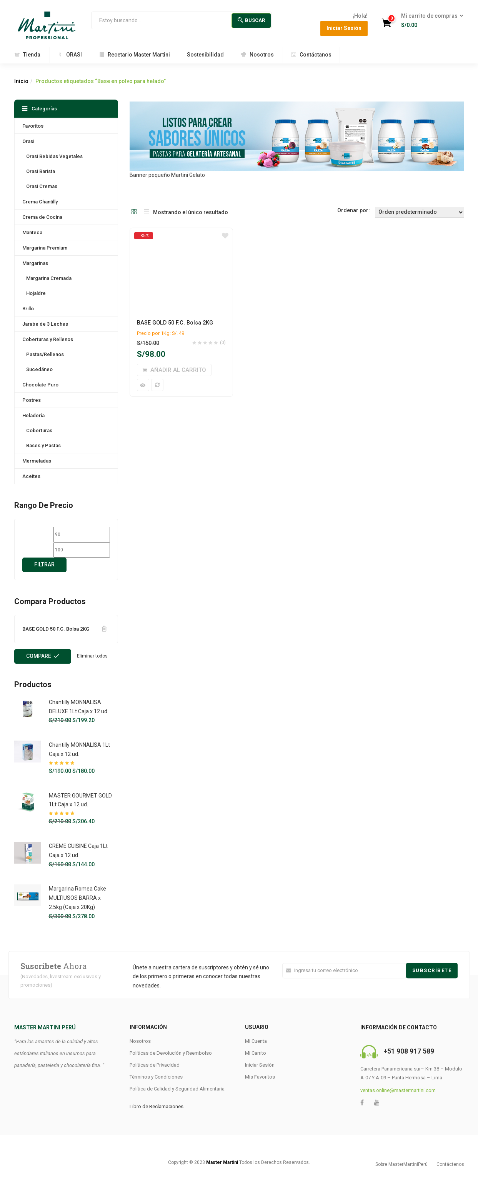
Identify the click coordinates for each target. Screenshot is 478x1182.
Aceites (31, 476)
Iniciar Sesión (343, 28)
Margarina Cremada (49, 278)
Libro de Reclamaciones (156, 1106)
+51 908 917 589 (408, 1051)
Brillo (28, 308)
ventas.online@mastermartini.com (398, 1090)
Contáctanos (311, 55)
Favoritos (32, 126)
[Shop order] (419, 212)
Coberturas (39, 430)
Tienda (27, 55)
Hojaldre (36, 293)
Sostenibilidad (205, 55)
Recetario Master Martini (134, 55)
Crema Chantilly (40, 202)
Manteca (32, 232)
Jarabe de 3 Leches (45, 324)
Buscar (251, 20)
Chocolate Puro (40, 385)
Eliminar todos (92, 656)
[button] (429, 21)
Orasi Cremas (41, 186)
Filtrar (44, 564)
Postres (31, 400)
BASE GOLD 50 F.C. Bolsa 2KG (175, 323)
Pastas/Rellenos (45, 354)
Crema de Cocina (42, 217)
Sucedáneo (39, 369)
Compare (38, 656)
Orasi (28, 141)
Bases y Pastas (43, 445)
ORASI (69, 55)
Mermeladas (36, 461)
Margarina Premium (44, 248)
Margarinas (35, 263)
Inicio (21, 81)
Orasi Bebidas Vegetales (54, 156)
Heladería (33, 415)
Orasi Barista (40, 171)
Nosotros (257, 55)
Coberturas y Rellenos (47, 339)
